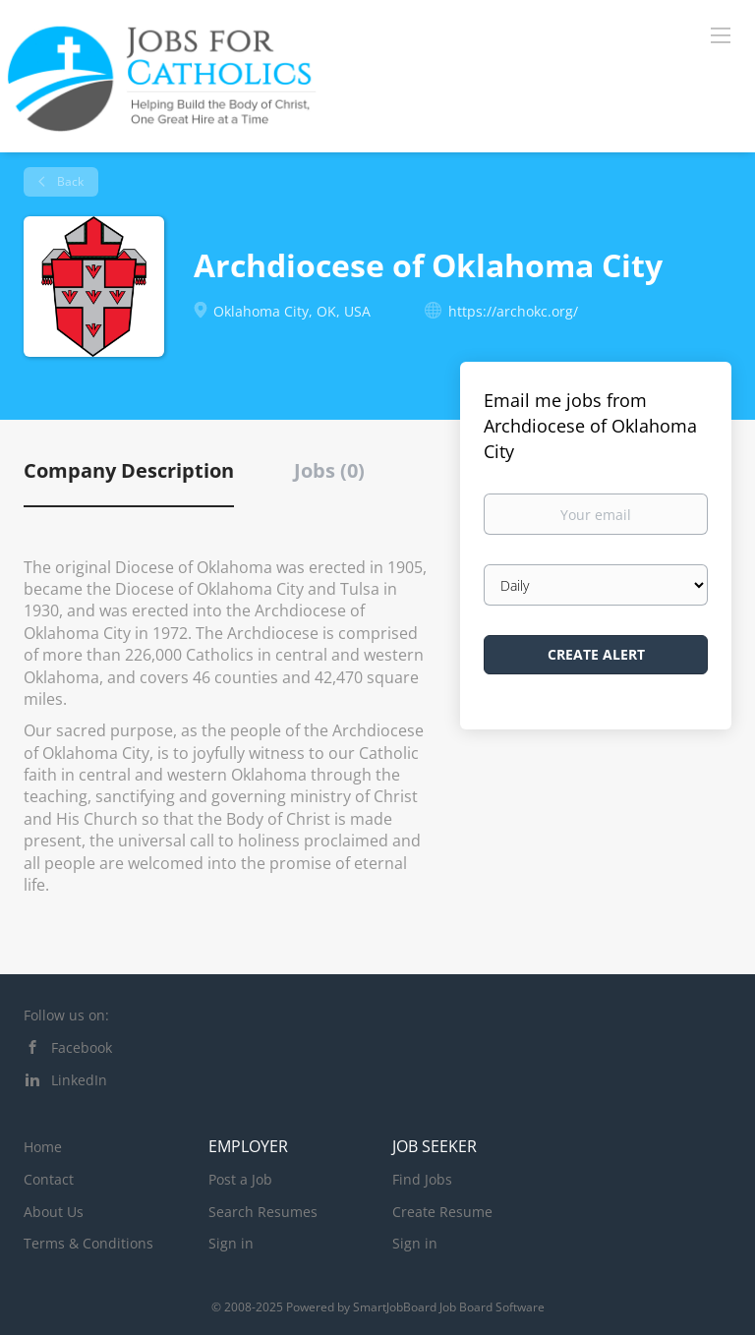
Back (69, 181)
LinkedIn (79, 1080)
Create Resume (442, 1211)
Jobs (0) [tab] (329, 470)
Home (43, 1146)
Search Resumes (263, 1211)
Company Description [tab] (129, 470)
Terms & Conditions (88, 1243)
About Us (54, 1211)
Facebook (81, 1047)
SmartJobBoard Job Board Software (449, 1307)
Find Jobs (422, 1179)
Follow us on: (66, 1015)
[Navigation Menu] (720, 34)
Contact (49, 1179)
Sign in (231, 1243)
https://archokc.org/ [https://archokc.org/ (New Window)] (513, 311)
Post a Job (240, 1179)
